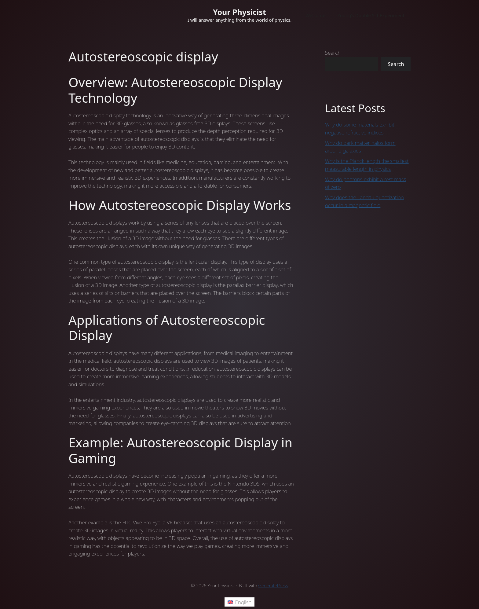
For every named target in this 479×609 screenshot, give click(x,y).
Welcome (315, 15)
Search (333, 52)
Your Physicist (239, 12)
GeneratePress (273, 585)
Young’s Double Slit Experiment (371, 15)
